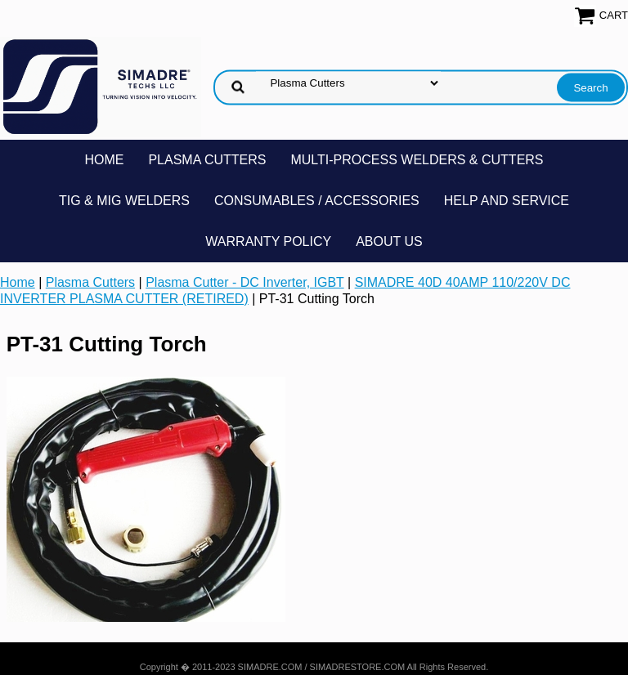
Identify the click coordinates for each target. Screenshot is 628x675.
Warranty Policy (268, 241)
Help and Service (506, 201)
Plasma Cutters (207, 160)
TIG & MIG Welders (124, 201)
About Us (389, 241)
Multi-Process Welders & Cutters (416, 160)
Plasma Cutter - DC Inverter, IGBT (244, 282)
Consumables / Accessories (316, 201)
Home (103, 160)
